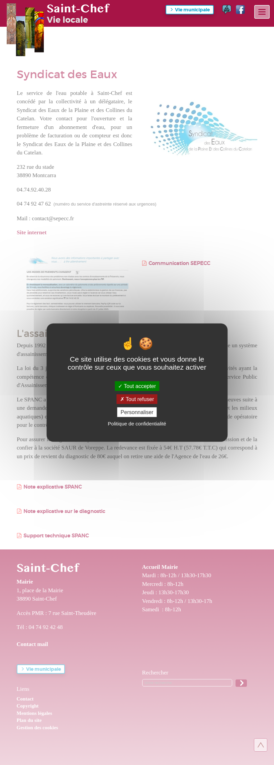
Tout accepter (137, 386)
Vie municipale (192, 10)
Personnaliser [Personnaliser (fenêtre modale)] (137, 412)
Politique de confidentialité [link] (137, 423)
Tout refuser (137, 399)
